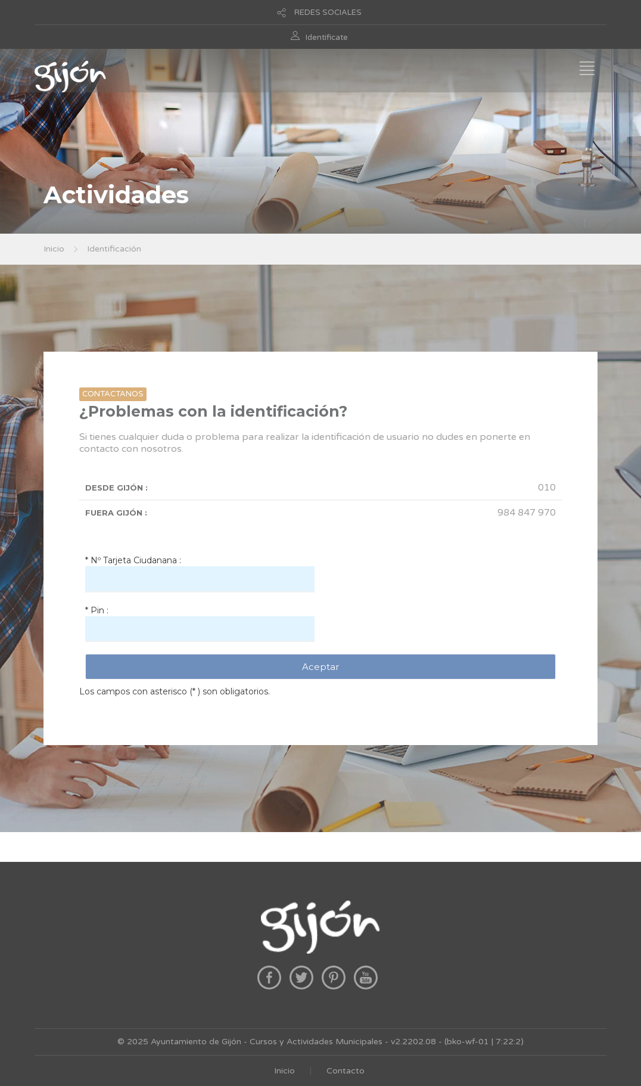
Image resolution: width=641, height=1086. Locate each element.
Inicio (53, 249)
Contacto (345, 1071)
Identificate (327, 37)
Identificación (114, 249)
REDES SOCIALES (328, 12)
